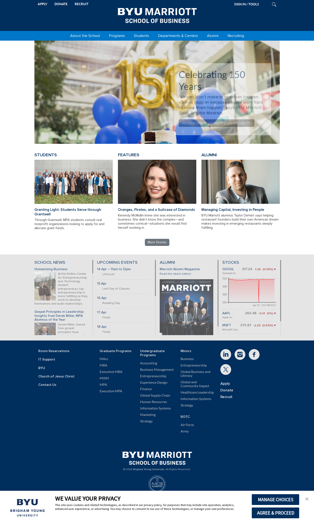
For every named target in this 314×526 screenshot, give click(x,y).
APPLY (42, 4)
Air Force (187, 425)
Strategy (146, 421)
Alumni (212, 36)
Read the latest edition (175, 274)
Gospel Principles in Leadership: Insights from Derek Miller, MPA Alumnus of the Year (59, 316)
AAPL (226, 313)
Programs (117, 36)
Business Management (157, 369)
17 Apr (102, 312)
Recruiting (235, 36)
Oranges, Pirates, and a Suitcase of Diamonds (156, 209)
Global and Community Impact (195, 384)
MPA (103, 384)
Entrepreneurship (153, 376)
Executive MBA (111, 372)
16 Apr (102, 298)
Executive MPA (111, 391)
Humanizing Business (51, 269)
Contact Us (47, 385)
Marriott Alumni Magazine (180, 269)
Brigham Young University (148, 469)
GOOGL (228, 269)
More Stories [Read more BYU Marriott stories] (157, 242)
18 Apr (102, 327)
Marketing (148, 415)
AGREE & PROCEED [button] (275, 513)
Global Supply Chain (155, 395)
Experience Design (153, 382)
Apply (225, 383)
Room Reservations (54, 351)
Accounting (148, 363)
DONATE (61, 4)
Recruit (226, 397)
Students (141, 36)
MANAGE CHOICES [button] (275, 500)
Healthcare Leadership (197, 392)
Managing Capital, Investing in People (232, 209)
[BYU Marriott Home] (157, 14)
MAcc (104, 359)
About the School (85, 36)
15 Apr (102, 284)
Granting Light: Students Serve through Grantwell (67, 211)
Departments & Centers (178, 36)
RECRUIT (81, 4)
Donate (226, 390)
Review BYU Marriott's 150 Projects (216, 123)
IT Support (46, 359)
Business (187, 359)
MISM (104, 378)
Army (185, 431)
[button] (307, 498)
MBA (103, 365)
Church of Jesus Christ (56, 376)
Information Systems (155, 408)
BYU (41, 368)
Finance (146, 389)
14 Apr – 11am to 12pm (114, 269)
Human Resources (153, 402)
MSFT (226, 325)
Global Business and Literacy (195, 373)
